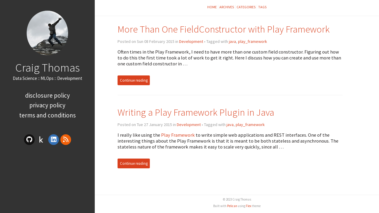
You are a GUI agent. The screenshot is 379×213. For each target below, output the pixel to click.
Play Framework (178, 135)
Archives (226, 7)
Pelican (232, 206)
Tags (262, 7)
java (232, 41)
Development (191, 41)
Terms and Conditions (47, 115)
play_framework (252, 41)
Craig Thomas (47, 67)
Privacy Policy (47, 105)
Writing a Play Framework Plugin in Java (196, 112)
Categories (246, 7)
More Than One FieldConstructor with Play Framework (224, 29)
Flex (248, 206)
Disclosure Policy (47, 95)
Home (212, 7)
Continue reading (134, 80)
